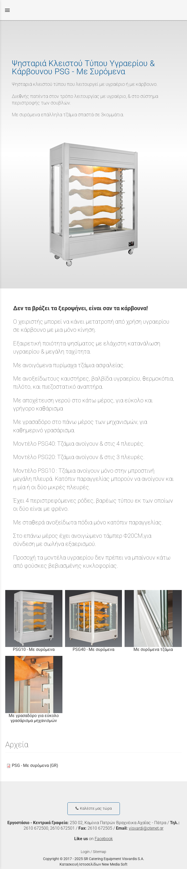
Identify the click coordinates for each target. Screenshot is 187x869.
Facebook (104, 838)
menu (7, 10)
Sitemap (99, 852)
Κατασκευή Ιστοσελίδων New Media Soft (93, 864)
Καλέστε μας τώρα (94, 808)
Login (85, 852)
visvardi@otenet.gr (146, 828)
